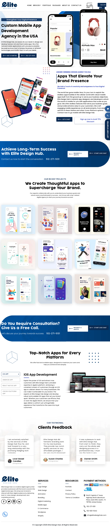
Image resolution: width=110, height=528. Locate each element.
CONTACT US (76, 5)
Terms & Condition (72, 498)
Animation (42, 494)
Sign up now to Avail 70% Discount (90, 120)
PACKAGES (56, 5)
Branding (41, 498)
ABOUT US (66, 5)
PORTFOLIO (47, 5)
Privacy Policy (70, 494)
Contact (68, 490)
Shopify (41, 516)
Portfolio (68, 487)
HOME (29, 5)
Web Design (42, 490)
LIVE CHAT (89, 6)
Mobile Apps (42, 505)
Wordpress (42, 512)
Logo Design (42, 487)
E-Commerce (43, 508)
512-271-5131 (102, 6)
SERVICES (36, 5)
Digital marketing (44, 501)
